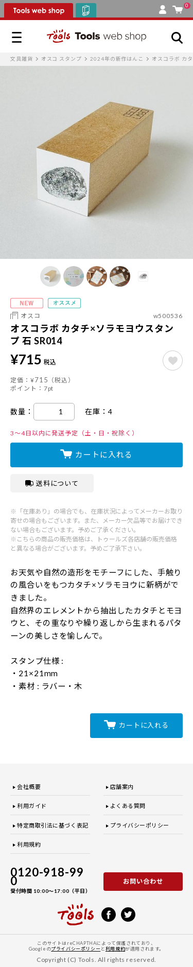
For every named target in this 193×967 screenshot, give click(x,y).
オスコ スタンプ (61, 59)
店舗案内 (122, 786)
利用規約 (29, 844)
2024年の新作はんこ (117, 59)
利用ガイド (32, 805)
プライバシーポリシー (140, 825)
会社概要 (29, 786)
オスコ (31, 316)
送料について (52, 483)
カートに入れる (103, 454)
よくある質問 (128, 805)
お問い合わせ (143, 881)
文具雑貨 (21, 59)
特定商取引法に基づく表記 (53, 825)
